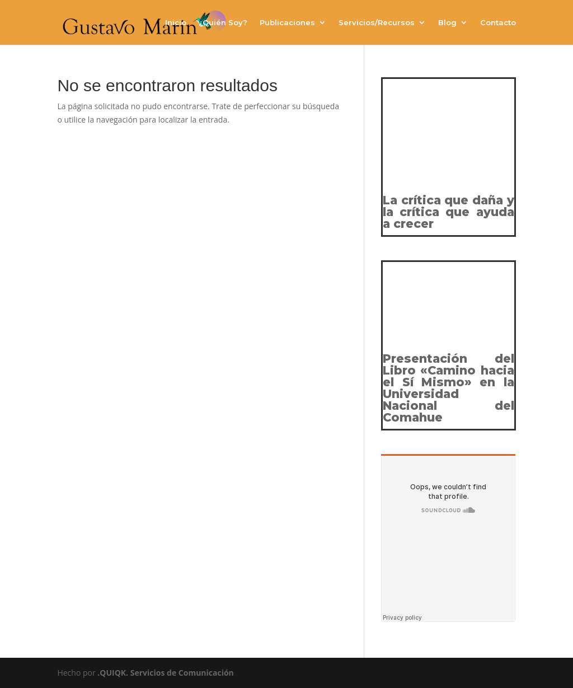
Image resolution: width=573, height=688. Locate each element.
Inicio (175, 22)
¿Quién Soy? (223, 22)
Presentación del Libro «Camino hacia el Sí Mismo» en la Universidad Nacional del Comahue (448, 388)
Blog (447, 22)
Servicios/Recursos (377, 22)
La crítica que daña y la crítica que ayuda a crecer (448, 212)
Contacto (498, 22)
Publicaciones (287, 22)
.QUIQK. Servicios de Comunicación (165, 672)
